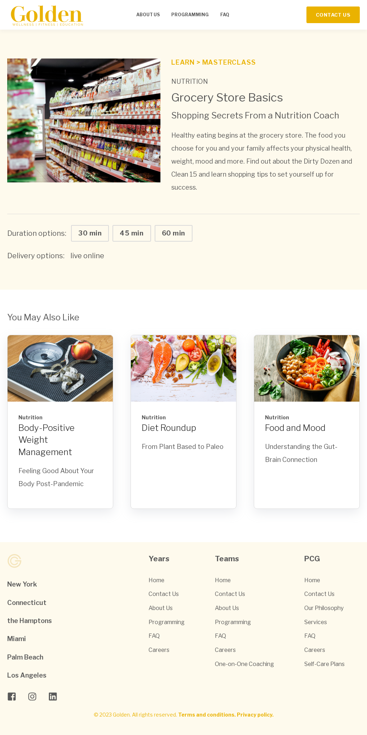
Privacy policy (254, 715)
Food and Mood (295, 428)
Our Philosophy (324, 608)
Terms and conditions (206, 715)
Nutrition (189, 81)
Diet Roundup (169, 428)
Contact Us (164, 594)
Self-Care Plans (324, 664)
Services (315, 622)
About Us (161, 608)
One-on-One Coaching (244, 664)
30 (90, 233)
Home (156, 580)
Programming (167, 622)
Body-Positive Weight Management (46, 440)
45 (131, 233)
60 (173, 233)
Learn (183, 62)
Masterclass (229, 62)
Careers (159, 650)
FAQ (154, 636)
